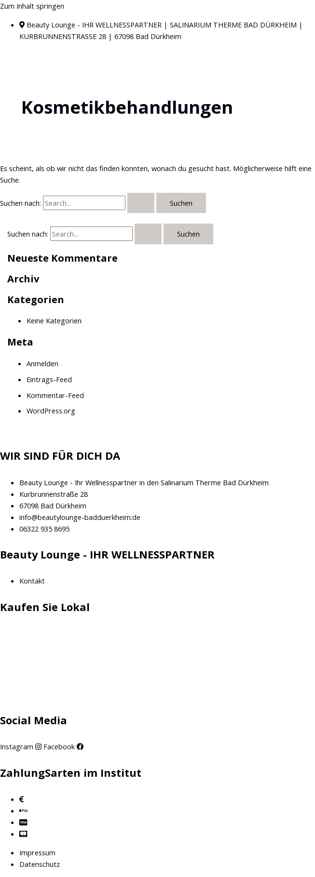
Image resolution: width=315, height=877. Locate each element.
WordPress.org (51, 410)
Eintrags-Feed (49, 379)
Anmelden (42, 363)
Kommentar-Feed (55, 395)
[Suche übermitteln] (140, 203)
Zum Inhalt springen (32, 6)
